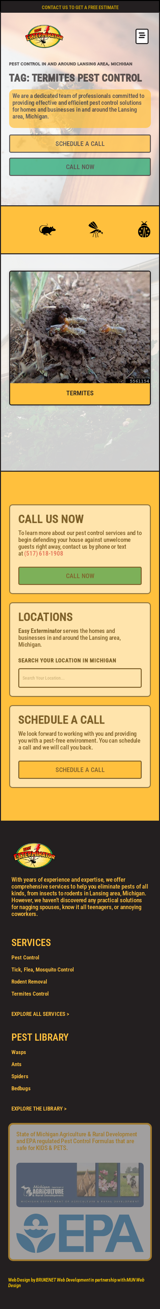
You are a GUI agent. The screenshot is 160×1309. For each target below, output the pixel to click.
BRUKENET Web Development (62, 1280)
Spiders (19, 1076)
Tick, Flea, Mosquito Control (42, 969)
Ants (16, 1064)
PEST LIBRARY (40, 1037)
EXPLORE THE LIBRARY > (39, 1108)
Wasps (18, 1052)
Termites (80, 393)
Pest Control (25, 957)
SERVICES (31, 942)
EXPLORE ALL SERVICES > (40, 1014)
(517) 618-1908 (43, 553)
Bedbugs (21, 1088)
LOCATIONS (45, 617)
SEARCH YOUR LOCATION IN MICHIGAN (67, 660)
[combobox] (80, 678)
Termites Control (30, 993)
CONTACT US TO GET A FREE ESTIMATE (80, 7)
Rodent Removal (29, 981)
